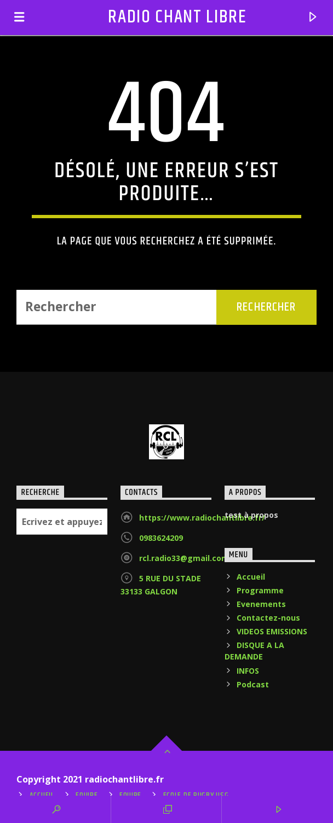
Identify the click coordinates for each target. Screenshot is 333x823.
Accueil (251, 576)
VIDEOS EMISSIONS (272, 631)
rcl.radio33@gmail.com (184, 558)
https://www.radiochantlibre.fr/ (202, 517)
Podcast (253, 684)
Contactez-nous (268, 617)
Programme (260, 590)
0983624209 (161, 538)
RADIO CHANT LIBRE (177, 17)
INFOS (248, 671)
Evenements (261, 604)
